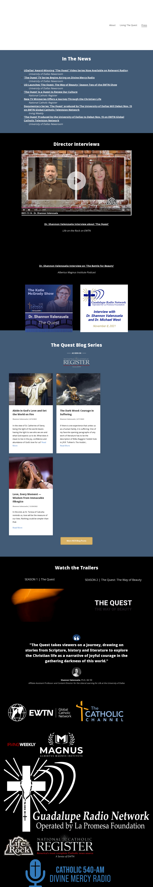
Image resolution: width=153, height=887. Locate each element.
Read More (17, 444)
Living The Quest (128, 6)
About (112, 6)
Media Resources (105, 35)
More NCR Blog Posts (76, 461)
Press (144, 6)
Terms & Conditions (69, 880)
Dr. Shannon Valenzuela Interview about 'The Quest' (76, 224)
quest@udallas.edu (50, 836)
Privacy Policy (86, 880)
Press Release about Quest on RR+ (47, 35)
